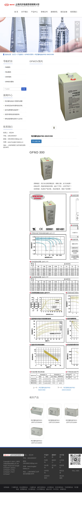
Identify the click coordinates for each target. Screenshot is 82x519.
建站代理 (49, 489)
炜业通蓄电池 (23, 487)
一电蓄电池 (32, 487)
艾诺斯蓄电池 (69, 487)
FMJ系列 (8, 72)
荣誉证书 (44, 12)
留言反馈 (64, 12)
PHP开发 (56, 489)
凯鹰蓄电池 (23, 489)
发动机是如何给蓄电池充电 (13, 105)
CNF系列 (8, 77)
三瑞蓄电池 (14, 487)
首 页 (16, 12)
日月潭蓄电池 (41, 489)
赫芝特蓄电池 (41, 487)
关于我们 (24, 12)
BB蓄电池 (63, 489)
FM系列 (7, 67)
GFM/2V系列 (29, 54)
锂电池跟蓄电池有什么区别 (13, 119)
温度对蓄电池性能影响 (12, 114)
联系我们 (73, 12)
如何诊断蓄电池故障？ (12, 110)
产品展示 (20, 54)
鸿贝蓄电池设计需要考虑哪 (13, 101)
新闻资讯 (54, 12)
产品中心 (34, 12)
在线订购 (36, 141)
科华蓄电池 (31, 489)
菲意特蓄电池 (59, 487)
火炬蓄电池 (50, 487)
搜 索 (23, 89)
